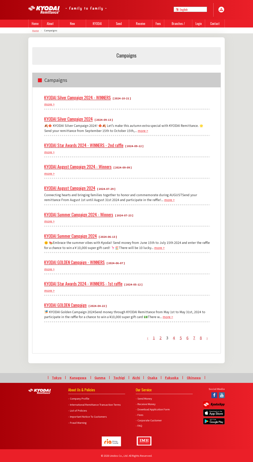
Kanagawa (78, 377)
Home (35, 30)
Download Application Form (154, 409)
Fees (140, 415)
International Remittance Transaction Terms (95, 404)
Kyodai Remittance (39, 391)
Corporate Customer (150, 420)
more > (49, 104)
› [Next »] (207, 337)
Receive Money (147, 404)
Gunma (99, 377)
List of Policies (78, 410)
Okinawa (194, 377)
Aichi (136, 377)
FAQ (140, 425)
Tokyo (56, 377)
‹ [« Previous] (147, 337)
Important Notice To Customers (88, 416)
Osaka (152, 377)
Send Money (145, 398)
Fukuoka (172, 377)
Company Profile (79, 398)
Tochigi (119, 377)
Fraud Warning (78, 422)
